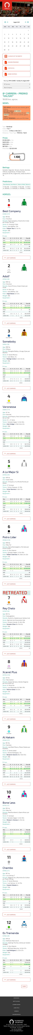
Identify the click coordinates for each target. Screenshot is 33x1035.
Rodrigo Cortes (11, 359)
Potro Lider (9, 537)
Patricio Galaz (11, 689)
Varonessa (9, 407)
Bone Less (9, 803)
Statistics (11, 68)
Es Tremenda (11, 933)
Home (8, 14)
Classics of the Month (15, 56)
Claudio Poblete (11, 885)
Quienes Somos (16, 1004)
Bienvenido (16, 998)
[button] (16, 258)
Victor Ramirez (11, 489)
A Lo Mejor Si (10, 472)
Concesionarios (16, 1014)
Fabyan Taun (11, 228)
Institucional (16, 1001)
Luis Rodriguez (11, 950)
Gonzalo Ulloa (11, 624)
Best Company (12, 211)
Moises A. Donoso (12, 820)
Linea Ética (16, 1007)
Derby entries (12, 74)
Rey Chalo (9, 608)
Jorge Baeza (10, 294)
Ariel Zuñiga (10, 424)
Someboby (9, 341)
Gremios (16, 1011)
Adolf (6, 276)
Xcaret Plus (10, 672)
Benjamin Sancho (12, 755)
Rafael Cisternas (12, 554)
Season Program (13, 62)
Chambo (8, 868)
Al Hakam (9, 737)
